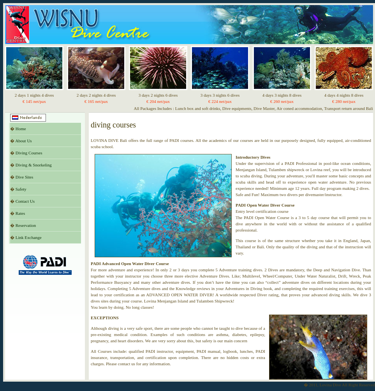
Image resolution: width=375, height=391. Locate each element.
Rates (20, 213)
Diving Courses (29, 152)
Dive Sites (24, 177)
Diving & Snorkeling (34, 165)
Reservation (26, 225)
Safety (21, 189)
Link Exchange (29, 237)
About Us (23, 140)
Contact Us (25, 201)
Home (21, 128)
